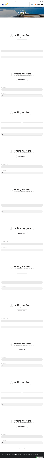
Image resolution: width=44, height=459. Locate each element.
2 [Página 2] (19, 449)
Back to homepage (22, 41)
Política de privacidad (34, 455)
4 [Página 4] (24, 449)
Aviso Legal (28, 455)
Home (20, 11)
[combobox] (22, 52)
